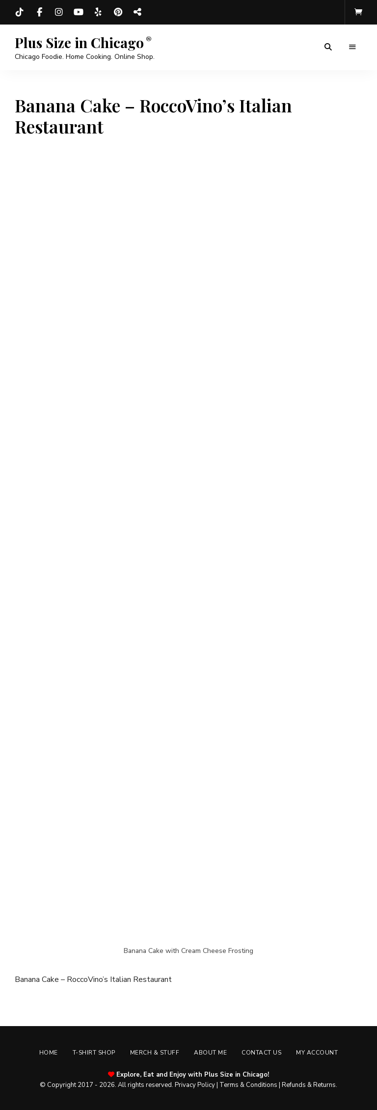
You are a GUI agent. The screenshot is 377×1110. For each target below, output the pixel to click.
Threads (137, 12)
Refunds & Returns (309, 1085)
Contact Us (261, 1053)
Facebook (39, 12)
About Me (210, 1053)
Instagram (59, 12)
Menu (352, 47)
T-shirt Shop (94, 1053)
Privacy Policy (195, 1085)
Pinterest (118, 12)
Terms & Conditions (248, 1085)
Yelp (98, 12)
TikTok (19, 12)
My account (317, 1053)
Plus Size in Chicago (79, 42)
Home (48, 1053)
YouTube (78, 12)
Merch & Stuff (155, 1053)
